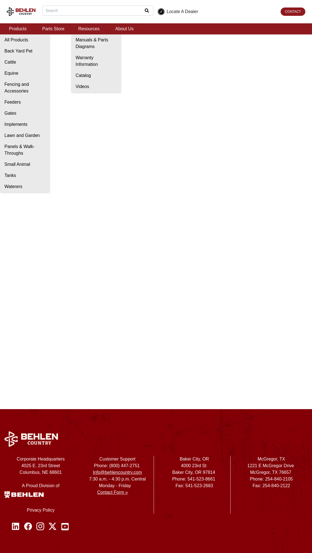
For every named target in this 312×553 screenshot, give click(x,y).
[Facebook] (28, 526)
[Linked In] (16, 526)
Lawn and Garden (22, 135)
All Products (16, 39)
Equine (11, 73)
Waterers (13, 186)
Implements (16, 124)
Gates (10, 113)
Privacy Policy (41, 510)
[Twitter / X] (52, 526)
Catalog (83, 75)
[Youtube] (65, 526)
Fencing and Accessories (16, 87)
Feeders (12, 102)
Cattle (10, 62)
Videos (82, 86)
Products (17, 28)
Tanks (10, 175)
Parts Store (53, 28)
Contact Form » (112, 492)
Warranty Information (87, 61)
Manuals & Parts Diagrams (92, 43)
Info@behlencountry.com (117, 472)
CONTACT (293, 12)
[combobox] (97, 11)
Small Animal (17, 164)
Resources (88, 28)
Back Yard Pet (18, 51)
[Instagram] (40, 526)
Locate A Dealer (178, 11)
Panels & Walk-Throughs (19, 150)
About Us (124, 28)
